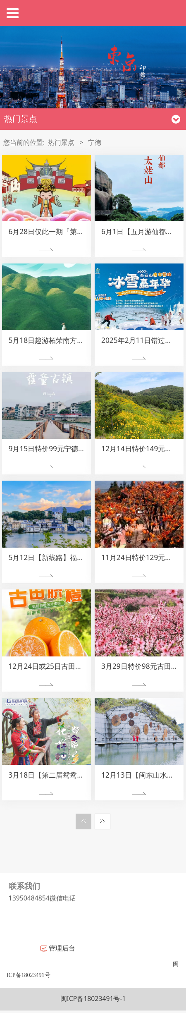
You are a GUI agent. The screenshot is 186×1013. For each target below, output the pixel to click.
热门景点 (61, 142)
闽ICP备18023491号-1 (93, 998)
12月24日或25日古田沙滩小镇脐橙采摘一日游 (80, 666)
